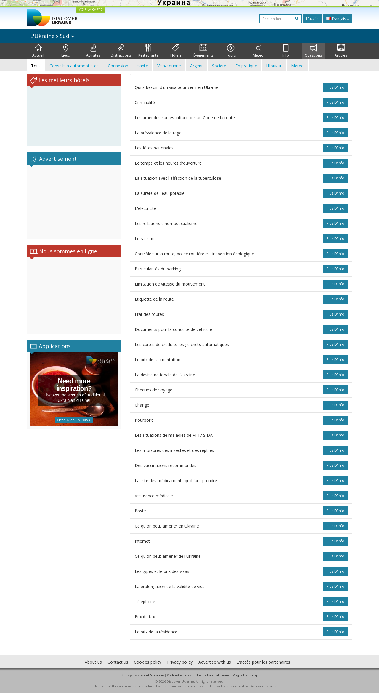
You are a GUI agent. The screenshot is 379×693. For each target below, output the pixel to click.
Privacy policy (180, 662)
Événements (203, 51)
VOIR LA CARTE (90, 9)
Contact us (117, 662)
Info (285, 51)
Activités (93, 51)
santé (142, 65)
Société (219, 65)
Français (337, 18)
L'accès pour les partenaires (263, 662)
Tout (35, 65)
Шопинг (274, 65)
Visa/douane (169, 65)
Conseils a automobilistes (74, 65)
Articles (341, 51)
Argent (196, 65)
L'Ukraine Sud (52, 35)
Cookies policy (147, 662)
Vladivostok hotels (179, 675)
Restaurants (148, 51)
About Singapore (152, 675)
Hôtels (175, 51)
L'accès (312, 18)
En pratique (246, 65)
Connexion (118, 65)
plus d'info (335, 87)
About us (93, 662)
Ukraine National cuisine (212, 675)
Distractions (121, 51)
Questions (313, 51)
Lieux (65, 51)
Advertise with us (214, 662)
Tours (231, 51)
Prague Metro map (245, 675)
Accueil (38, 51)
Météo (258, 51)
